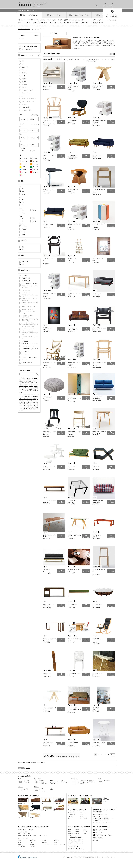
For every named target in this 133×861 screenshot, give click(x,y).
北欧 (20, 381)
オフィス (105, 802)
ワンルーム (105, 801)
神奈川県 (25, 835)
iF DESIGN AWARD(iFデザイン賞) (30, 283)
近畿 (29, 833)
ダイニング (85, 802)
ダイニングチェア (23, 403)
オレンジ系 (35, 164)
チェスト (28, 400)
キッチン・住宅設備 (84, 22)
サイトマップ (77, 857)
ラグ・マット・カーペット (24, 22)
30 (47, 755)
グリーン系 (35, 166)
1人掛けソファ (27, 408)
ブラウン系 (35, 161)
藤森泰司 (78, 833)
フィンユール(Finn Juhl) (73, 846)
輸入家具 (31, 389)
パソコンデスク (106, 780)
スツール (23, 402)
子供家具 (60, 20)
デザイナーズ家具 (71, 812)
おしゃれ (31, 386)
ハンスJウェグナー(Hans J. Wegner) (75, 841)
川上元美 (85, 831)
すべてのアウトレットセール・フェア (26, 829)
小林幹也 (70, 835)
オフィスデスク (26, 407)
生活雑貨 (66, 22)
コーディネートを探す (56, 15)
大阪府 (34, 835)
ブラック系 (24, 158)
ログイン (105, 5)
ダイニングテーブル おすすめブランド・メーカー (103, 818)
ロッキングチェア (54, 783)
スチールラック (83, 812)
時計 (83, 20)
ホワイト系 (24, 161)
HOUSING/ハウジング (27, 362)
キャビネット (29, 402)
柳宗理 (69, 829)
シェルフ (35, 402)
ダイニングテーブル (24, 399)
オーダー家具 (25, 389)
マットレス (26, 788)
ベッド (49, 20)
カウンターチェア (29, 405)
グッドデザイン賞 (26, 278)
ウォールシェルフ (83, 818)
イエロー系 (24, 166)
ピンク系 (24, 172)
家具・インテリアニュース (101, 829)
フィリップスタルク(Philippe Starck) (75, 842)
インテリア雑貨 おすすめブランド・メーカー (102, 822)
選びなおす (36, 35)
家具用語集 (95, 840)
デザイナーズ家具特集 (97, 837)
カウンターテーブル (81, 782)
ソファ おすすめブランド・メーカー (100, 814)
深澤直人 (85, 829)
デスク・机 (43, 20)
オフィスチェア (64, 782)
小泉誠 (85, 833)
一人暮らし (27, 387)
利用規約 (91, 857)
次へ (112, 59)
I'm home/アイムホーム (27, 359)
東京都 (19, 835)
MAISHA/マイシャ (26, 351)
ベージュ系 (24, 164)
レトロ (33, 381)
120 (52, 755)
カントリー (27, 382)
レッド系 (35, 172)
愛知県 (45, 835)
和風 (23, 382)
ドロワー (81, 814)
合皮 (34, 218)
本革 (23, 221)
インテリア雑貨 (74, 22)
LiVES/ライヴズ (25, 354)
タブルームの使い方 (67, 857)
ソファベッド (31, 403)
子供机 (32, 407)
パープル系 (35, 169)
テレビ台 (41, 788)
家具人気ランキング (100, 832)
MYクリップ (112, 5)
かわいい (26, 386)
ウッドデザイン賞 (26, 280)
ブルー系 (24, 169)
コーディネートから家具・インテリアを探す (80, 796)
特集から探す (96, 22)
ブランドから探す (97, 20)
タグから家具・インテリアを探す (77, 809)
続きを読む (77, 48)
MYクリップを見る (113, 20)
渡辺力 (77, 831)
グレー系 (35, 158)
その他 (23, 175)
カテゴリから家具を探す (24, 776)
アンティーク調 (23, 801)
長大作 (69, 831)
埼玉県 (29, 835)
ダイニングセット (57, 840)
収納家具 (54, 20)
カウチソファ (26, 780)
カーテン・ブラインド (74, 20)
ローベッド (70, 818)
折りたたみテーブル (91, 782)
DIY (32, 387)
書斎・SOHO (106, 799)
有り (34, 150)
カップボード (82, 816)
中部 (24, 833)
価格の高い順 (76, 756)
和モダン (33, 384)
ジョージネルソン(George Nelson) (75, 839)
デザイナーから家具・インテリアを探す (79, 826)
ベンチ (62, 780)
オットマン (42, 782)
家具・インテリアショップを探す (80, 15)
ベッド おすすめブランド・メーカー (100, 816)
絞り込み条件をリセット (32, 55)
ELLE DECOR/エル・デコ (28, 346)
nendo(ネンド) (71, 833)
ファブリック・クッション (56, 22)
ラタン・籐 (25, 390)
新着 (19, 20)
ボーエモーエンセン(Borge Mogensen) (76, 848)
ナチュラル (24, 381)
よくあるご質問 (99, 857)
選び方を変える (35, 115)
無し (23, 150)
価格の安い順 (69, 756)
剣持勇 (77, 829)
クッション (32, 846)
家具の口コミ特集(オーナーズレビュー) (104, 835)
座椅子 (31, 399)
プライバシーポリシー (109, 857)
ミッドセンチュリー (25, 384)
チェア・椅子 (29, 20)
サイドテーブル (90, 780)
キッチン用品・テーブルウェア (40, 22)
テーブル (36, 20)
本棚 (51, 788)
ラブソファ (22, 410)
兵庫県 (40, 835)
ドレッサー (34, 408)
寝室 (97, 802)
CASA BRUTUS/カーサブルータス (30, 343)
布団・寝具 (44, 842)
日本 (23, 246)
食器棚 (34, 399)
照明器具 (66, 20)
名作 (30, 390)
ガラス (34, 210)
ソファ (23, 20)
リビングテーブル (80, 783)
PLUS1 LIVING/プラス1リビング (29, 357)
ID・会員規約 (85, 857)
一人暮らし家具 (71, 814)
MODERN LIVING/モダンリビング (30, 348)
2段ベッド (26, 789)
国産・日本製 (25, 261)
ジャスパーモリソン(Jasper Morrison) (76, 844)
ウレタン (24, 229)
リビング (73, 802)
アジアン (23, 808)
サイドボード (71, 816)
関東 (19, 833)
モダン (29, 381)
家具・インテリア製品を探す (31, 15)
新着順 (63, 756)
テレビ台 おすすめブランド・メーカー (101, 820)
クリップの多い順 (57, 756)
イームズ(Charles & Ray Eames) (74, 837)
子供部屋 (105, 798)
